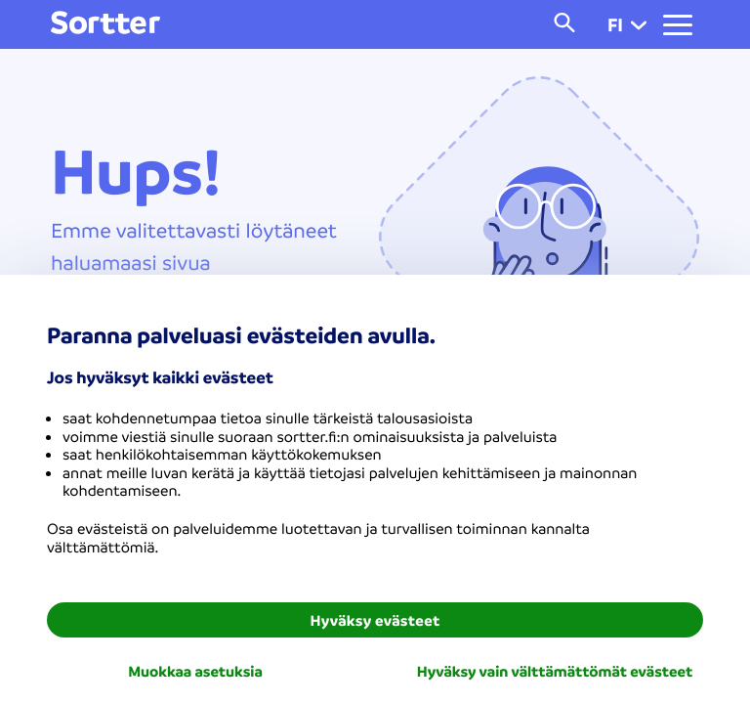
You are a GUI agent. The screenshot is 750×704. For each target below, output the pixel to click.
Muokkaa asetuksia (195, 671)
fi (626, 24)
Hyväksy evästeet (375, 620)
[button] (638, 24)
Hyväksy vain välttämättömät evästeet (554, 671)
